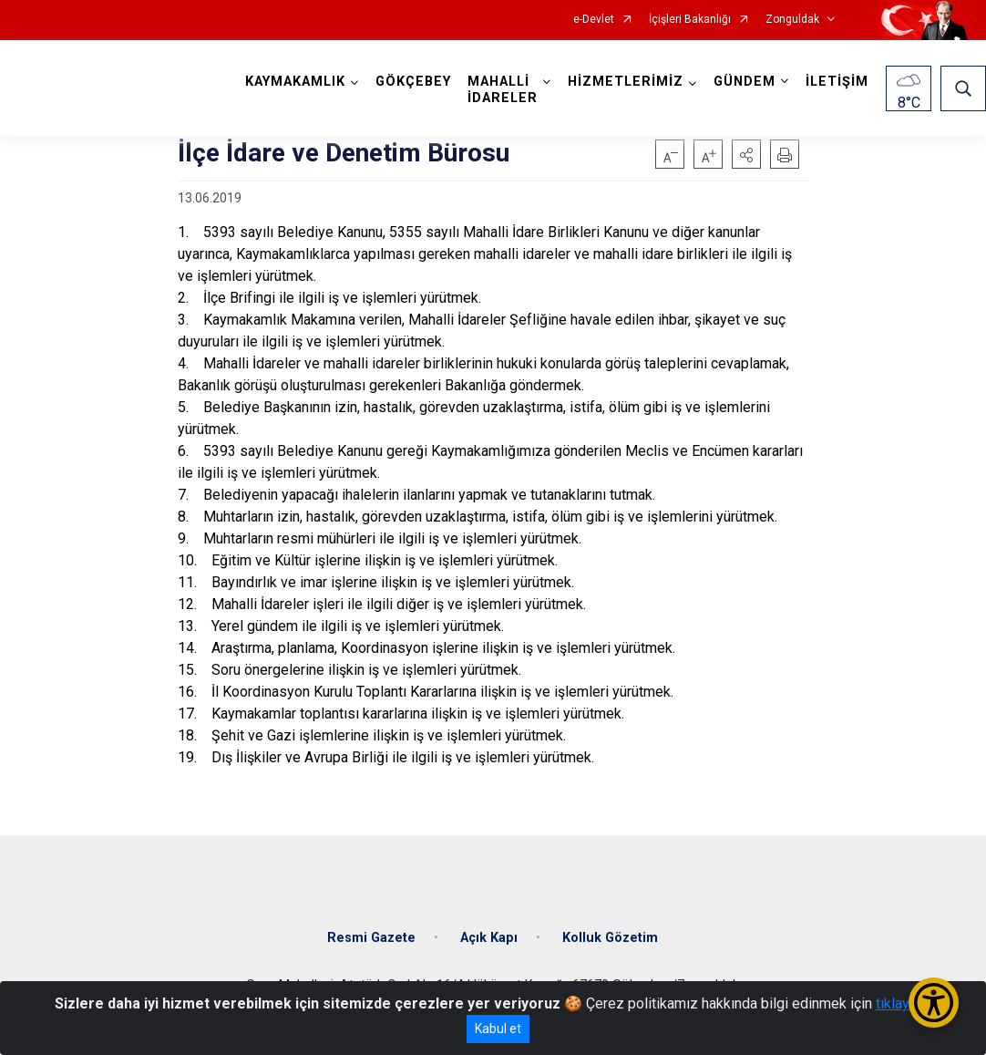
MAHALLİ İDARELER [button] (502, 90)
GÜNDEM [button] (744, 81)
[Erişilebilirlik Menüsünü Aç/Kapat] (934, 1002)
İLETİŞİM (837, 81)
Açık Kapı (489, 938)
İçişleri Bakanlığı (690, 20)
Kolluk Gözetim (610, 938)
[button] (746, 154)
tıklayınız (904, 1003)
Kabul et (498, 1028)
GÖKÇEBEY (413, 81)
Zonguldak (792, 20)
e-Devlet (593, 20)
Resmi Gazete (371, 938)
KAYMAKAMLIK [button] (295, 81)
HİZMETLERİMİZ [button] (625, 81)
